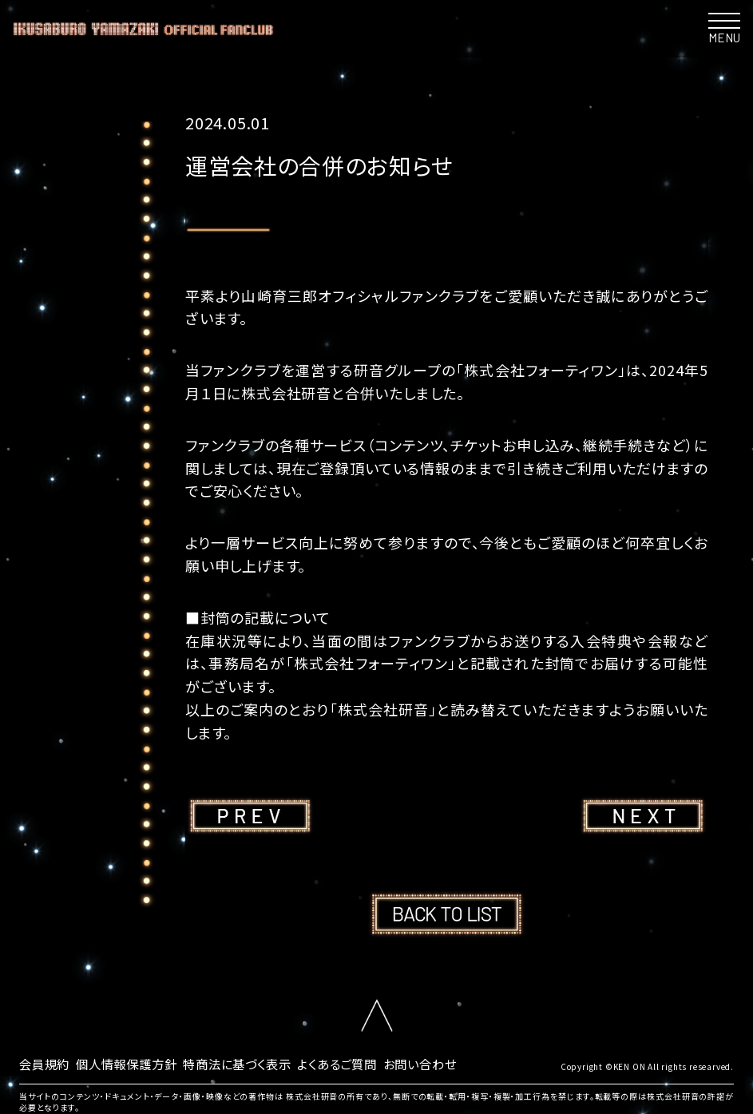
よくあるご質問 (357, 1062)
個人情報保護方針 (132, 1062)
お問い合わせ (445, 1062)
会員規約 (46, 1062)
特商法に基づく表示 (250, 1062)
